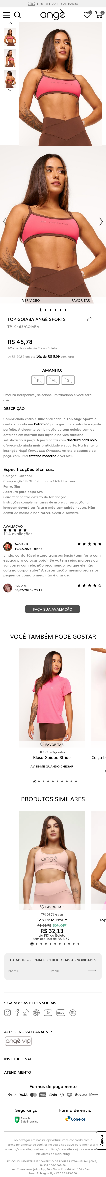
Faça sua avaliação (52, 609)
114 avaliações (17, 533)
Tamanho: (51, 370)
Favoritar (81, 300)
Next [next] (10, 90)
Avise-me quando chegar (51, 766)
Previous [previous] (10, 23)
